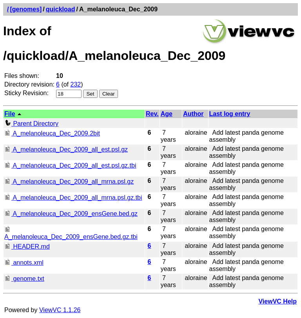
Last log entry (229, 113)
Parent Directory (31, 123)
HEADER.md (27, 246)
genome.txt (24, 278)
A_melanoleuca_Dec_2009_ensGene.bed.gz (71, 213)
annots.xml (24, 262)
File (9, 113)
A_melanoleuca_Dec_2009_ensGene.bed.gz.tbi (71, 233)
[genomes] (26, 9)
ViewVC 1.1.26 (60, 310)
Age (166, 113)
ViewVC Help (277, 301)
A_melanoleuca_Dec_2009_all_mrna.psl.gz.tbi (73, 197)
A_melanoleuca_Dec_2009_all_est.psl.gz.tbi (70, 165)
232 (76, 84)
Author (193, 113)
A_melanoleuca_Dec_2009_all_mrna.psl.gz (69, 181)
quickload (60, 9)
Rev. (152, 113)
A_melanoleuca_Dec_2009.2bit (52, 133)
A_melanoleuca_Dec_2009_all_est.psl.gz (66, 149)
